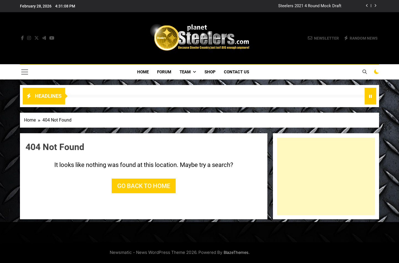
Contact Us (236, 71)
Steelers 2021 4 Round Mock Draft (309, 6)
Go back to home (143, 185)
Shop (210, 71)
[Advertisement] (326, 176)
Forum (164, 71)
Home (143, 71)
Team (185, 71)
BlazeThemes (236, 252)
